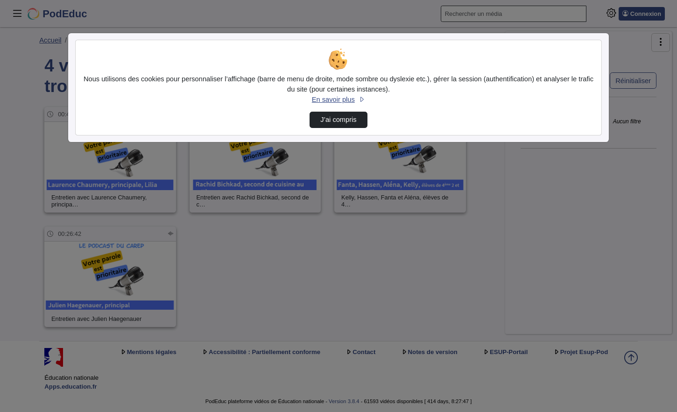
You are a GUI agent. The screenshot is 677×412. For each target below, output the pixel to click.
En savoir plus (338, 99)
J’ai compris (338, 119)
